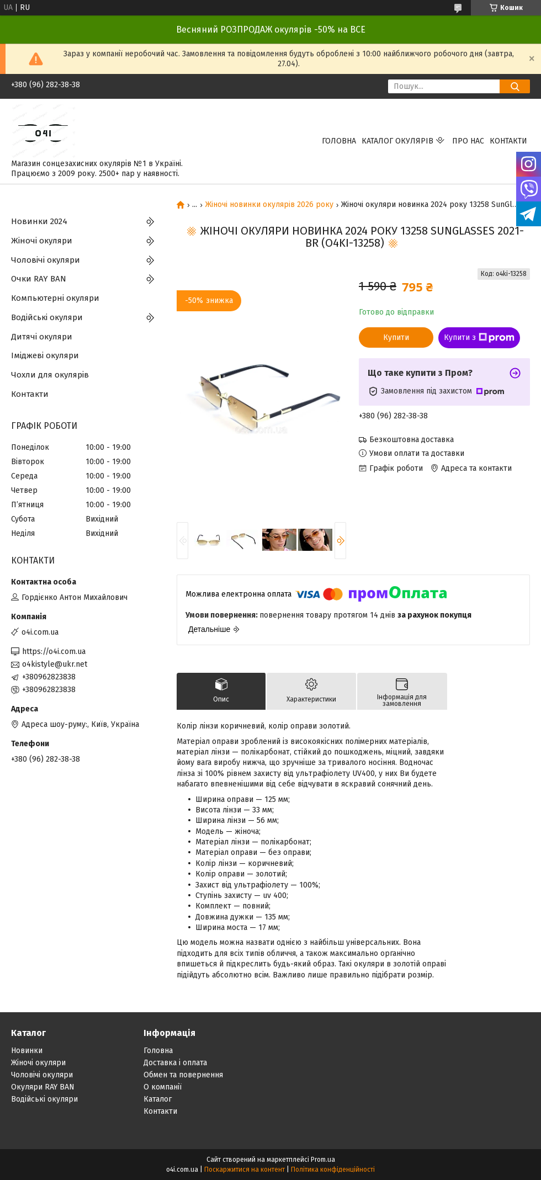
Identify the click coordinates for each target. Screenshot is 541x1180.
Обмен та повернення (183, 1075)
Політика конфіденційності (333, 1169)
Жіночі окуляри (41, 241)
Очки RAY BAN (38, 279)
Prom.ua (323, 1159)
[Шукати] (515, 86)
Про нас (468, 141)
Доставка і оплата (175, 1062)
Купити (396, 337)
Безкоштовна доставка (411, 439)
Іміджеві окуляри (45, 355)
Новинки (27, 1050)
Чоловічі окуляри (45, 260)
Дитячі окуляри (41, 337)
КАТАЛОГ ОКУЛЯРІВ (397, 141)
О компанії (163, 1087)
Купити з (479, 338)
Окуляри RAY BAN (43, 1087)
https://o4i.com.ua (54, 651)
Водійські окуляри (47, 317)
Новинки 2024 (39, 221)
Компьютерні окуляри (55, 298)
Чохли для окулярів (50, 375)
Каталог (158, 1099)
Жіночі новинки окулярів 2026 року (269, 205)
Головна (339, 141)
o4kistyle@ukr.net (54, 664)
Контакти (508, 141)
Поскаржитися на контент (244, 1169)
